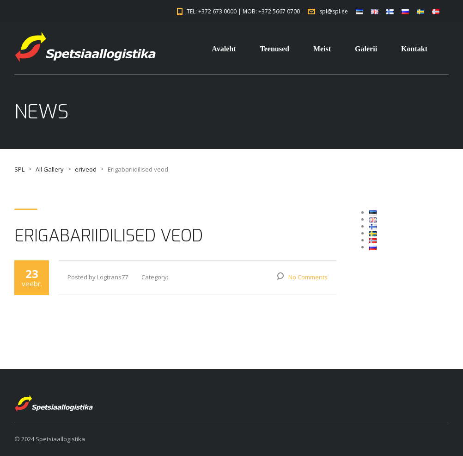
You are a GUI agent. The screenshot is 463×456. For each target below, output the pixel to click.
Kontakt (414, 49)
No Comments (308, 277)
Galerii (366, 49)
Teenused (274, 49)
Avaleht (224, 49)
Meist (322, 49)
